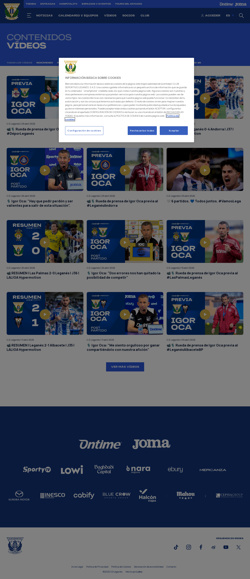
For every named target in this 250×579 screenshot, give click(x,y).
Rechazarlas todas (142, 130)
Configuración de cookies (84, 130)
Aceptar (174, 130)
